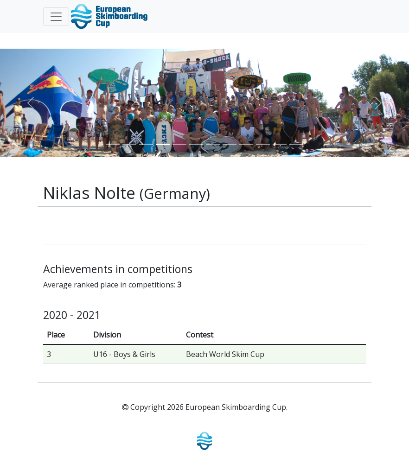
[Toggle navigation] (56, 16)
